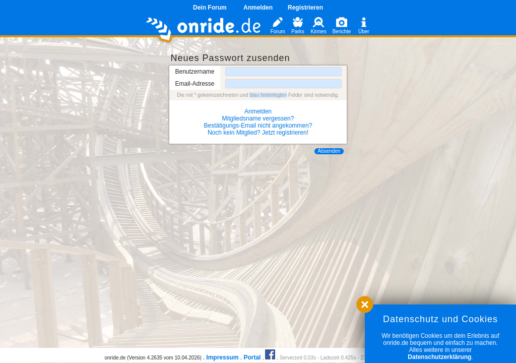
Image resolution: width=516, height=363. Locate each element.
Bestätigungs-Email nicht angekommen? (258, 125)
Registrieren (305, 7)
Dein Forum (210, 7)
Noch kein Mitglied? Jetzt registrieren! (258, 132)
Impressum (222, 357)
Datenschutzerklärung (439, 356)
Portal (252, 357)
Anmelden (258, 7)
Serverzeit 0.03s (298, 357)
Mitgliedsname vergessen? (258, 118)
